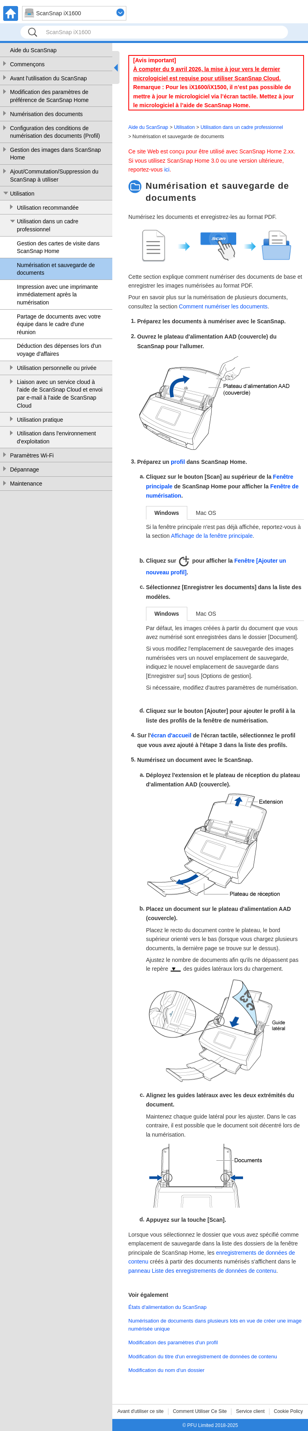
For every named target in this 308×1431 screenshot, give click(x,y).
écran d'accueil (171, 735)
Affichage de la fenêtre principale (212, 536)
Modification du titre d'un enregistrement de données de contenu (202, 1356)
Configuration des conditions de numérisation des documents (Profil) (55, 132)
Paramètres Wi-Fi (32, 455)
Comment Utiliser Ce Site (200, 1411)
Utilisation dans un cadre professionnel (47, 225)
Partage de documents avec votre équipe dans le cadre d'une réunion (59, 324)
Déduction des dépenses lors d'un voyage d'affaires (59, 350)
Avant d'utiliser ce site (141, 1411)
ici (166, 169)
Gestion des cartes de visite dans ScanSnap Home (58, 247)
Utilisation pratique (40, 419)
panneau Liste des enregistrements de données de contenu (202, 1271)
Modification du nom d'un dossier (166, 1370)
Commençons (27, 64)
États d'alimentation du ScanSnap (167, 1307)
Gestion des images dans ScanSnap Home (55, 154)
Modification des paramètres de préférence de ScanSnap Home (49, 96)
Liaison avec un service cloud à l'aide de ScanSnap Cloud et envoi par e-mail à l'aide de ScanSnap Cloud (60, 394)
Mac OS (206, 513)
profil (178, 462)
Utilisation (22, 193)
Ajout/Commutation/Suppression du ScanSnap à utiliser (54, 175)
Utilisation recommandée (48, 207)
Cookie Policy (288, 1411)
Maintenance (26, 483)
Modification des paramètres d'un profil (173, 1342)
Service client (250, 1411)
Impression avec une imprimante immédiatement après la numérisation (57, 295)
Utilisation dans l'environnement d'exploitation (56, 437)
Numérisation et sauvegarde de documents (56, 269)
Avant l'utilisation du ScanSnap (48, 78)
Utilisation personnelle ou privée (56, 368)
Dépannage (24, 469)
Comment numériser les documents (223, 306)
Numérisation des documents (46, 114)
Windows (166, 513)
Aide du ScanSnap (33, 50)
